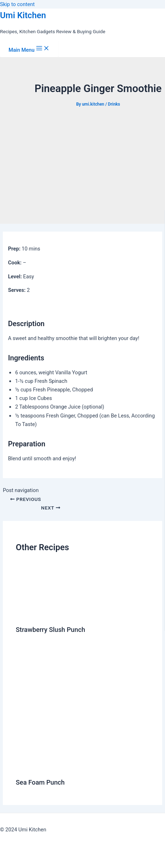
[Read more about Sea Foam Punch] (89, 767)
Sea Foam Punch (40, 782)
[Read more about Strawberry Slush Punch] (36, 614)
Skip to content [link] (17, 4)
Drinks (114, 104)
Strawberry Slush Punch (50, 629)
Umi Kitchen (23, 15)
